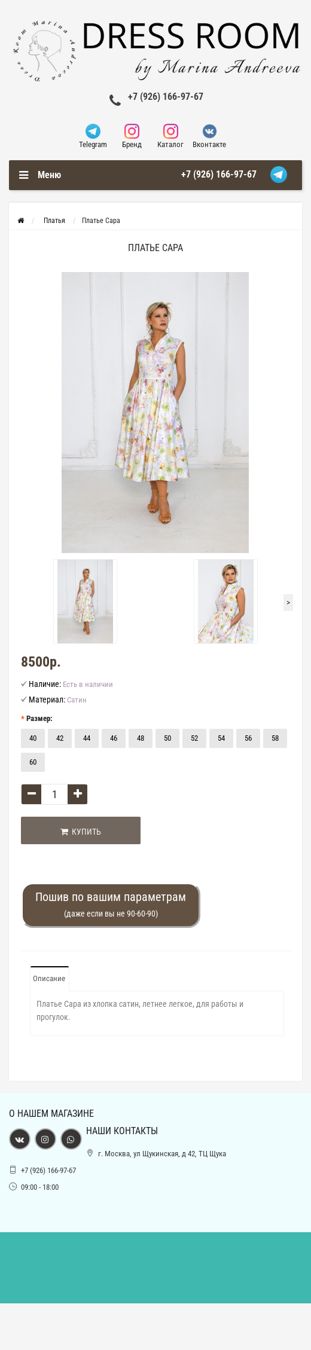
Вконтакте (209, 136)
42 (59, 738)
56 (248, 738)
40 (32, 738)
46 (113, 738)
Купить (80, 831)
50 (167, 738)
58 (275, 738)
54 (221, 738)
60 (32, 762)
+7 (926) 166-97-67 (165, 96)
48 (140, 738)
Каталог (170, 136)
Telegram (93, 136)
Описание (49, 978)
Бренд (131, 136)
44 (86, 738)
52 (194, 738)
